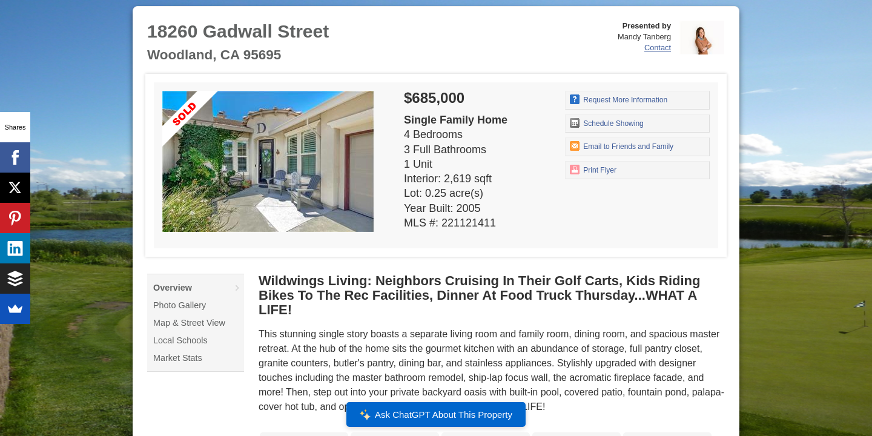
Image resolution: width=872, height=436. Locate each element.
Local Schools (180, 340)
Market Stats (177, 358)
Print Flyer (593, 169)
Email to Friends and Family (621, 146)
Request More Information (618, 99)
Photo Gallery (179, 305)
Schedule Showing (607, 123)
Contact (657, 47)
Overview (172, 287)
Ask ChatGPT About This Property (436, 414)
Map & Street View (189, 323)
